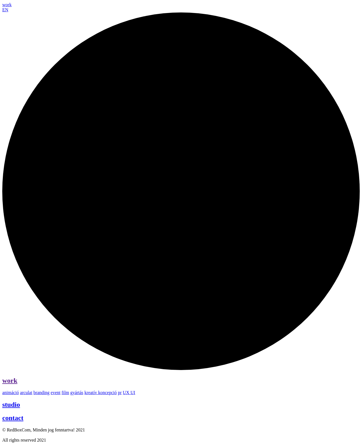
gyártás (76, 392)
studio (11, 404)
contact (12, 418)
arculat (26, 392)
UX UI (129, 392)
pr (120, 392)
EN (5, 9)
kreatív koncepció (101, 392)
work (9, 380)
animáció (10, 392)
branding (41, 392)
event (56, 392)
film (65, 392)
